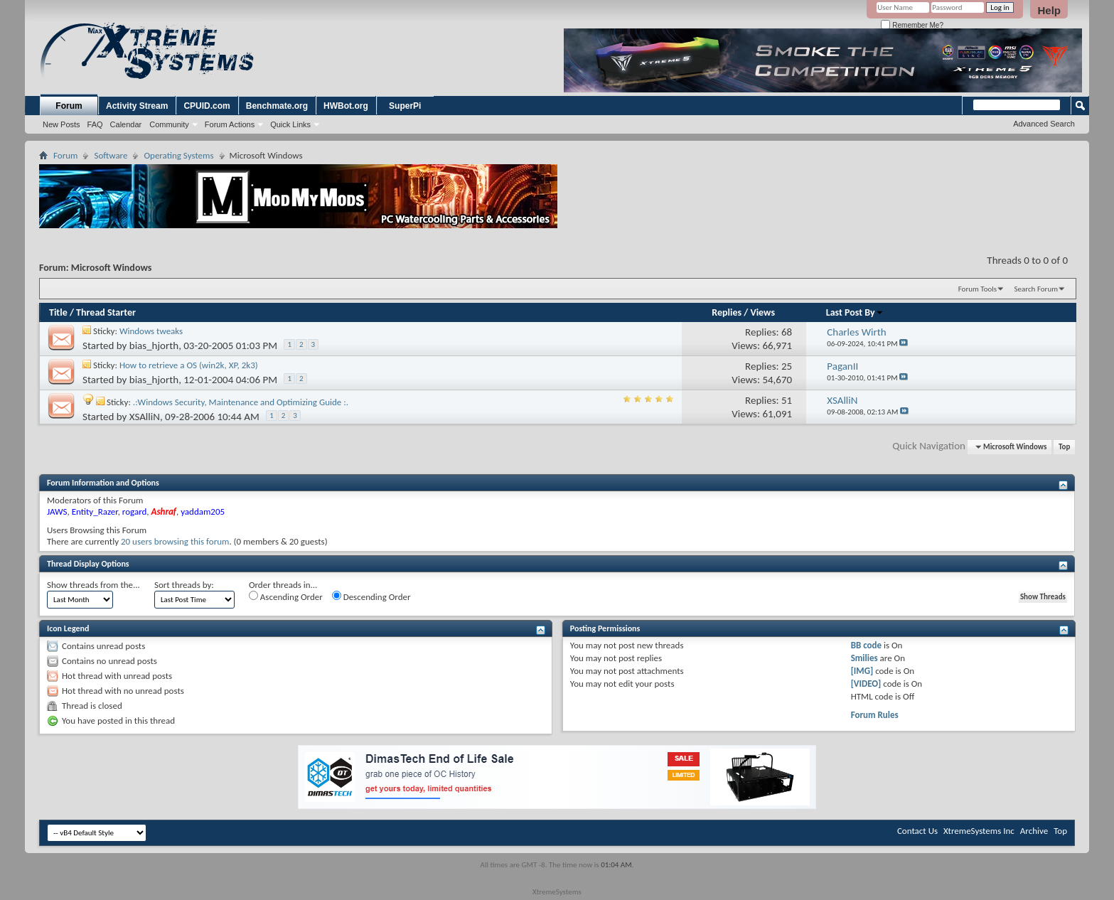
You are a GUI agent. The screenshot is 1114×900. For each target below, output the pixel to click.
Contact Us (917, 830)
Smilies (864, 658)
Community (169, 124)
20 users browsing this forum (175, 541)
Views (762, 312)
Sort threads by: (184, 584)
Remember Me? (912, 25)
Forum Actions (230, 124)
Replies (726, 312)
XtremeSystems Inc (978, 830)
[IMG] (862, 670)
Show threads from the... (93, 584)
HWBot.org (345, 106)
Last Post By (855, 312)
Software (110, 155)
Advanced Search (1044, 123)
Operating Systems (178, 155)
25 (786, 366)
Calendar (126, 124)
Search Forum (1036, 289)
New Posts (61, 124)
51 (786, 400)
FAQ (95, 124)
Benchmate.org (277, 106)
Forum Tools (977, 289)
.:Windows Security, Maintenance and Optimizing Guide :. (240, 402)
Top (1064, 446)
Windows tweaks (151, 331)
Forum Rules (875, 714)
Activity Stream (137, 106)
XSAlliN (144, 416)
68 (786, 332)
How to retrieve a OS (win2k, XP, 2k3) (188, 365)
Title (58, 312)
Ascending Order (286, 596)
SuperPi (405, 106)
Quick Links (290, 124)
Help (1049, 10)
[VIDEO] (866, 683)
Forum (68, 106)
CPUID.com (206, 106)
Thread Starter (106, 312)
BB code (866, 645)
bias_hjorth (153, 345)
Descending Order (371, 596)
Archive (1034, 830)
